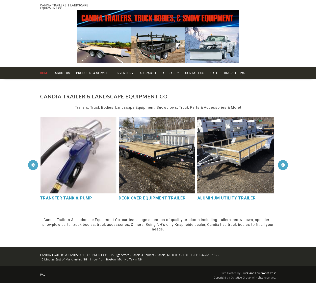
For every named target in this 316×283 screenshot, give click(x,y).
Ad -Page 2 (170, 73)
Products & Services (93, 73)
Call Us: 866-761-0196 (227, 73)
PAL (42, 274)
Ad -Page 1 (148, 73)
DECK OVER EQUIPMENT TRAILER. (153, 198)
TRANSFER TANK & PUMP (66, 198)
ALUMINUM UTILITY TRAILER (226, 198)
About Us (62, 73)
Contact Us (194, 73)
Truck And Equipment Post (258, 273)
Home (44, 73)
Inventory (125, 73)
